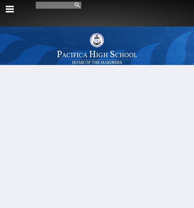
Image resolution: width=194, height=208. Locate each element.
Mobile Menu (10, 9)
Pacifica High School (97, 57)
